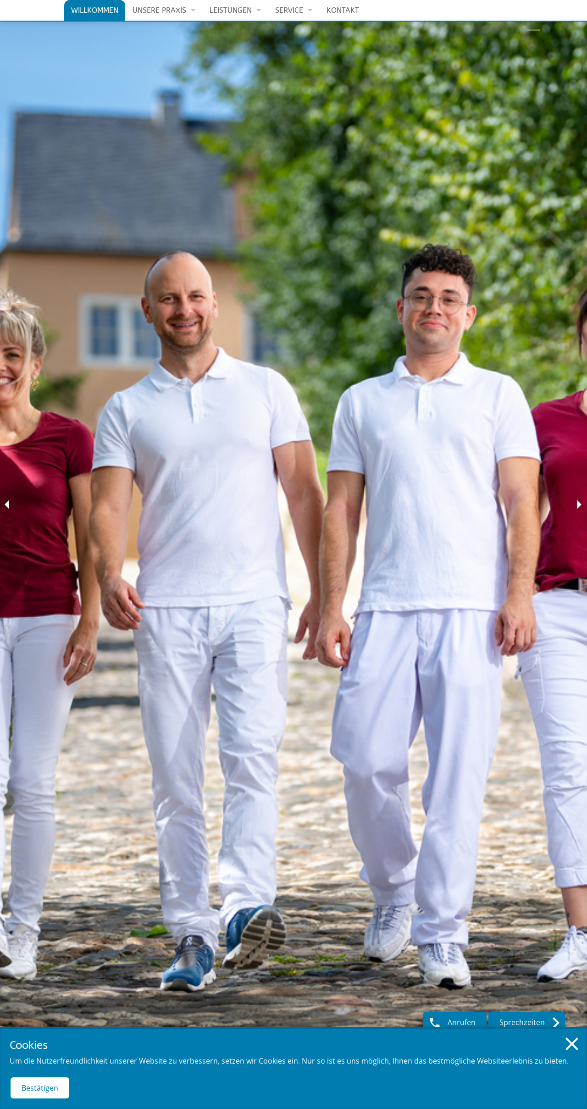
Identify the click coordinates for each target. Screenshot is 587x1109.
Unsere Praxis (159, 10)
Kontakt (343, 10)
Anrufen (462, 1022)
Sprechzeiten (522, 1022)
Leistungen (231, 10)
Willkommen (94, 10)
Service (289, 10)
